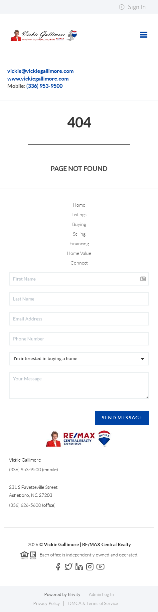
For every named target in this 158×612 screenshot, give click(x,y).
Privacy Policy (46, 603)
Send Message (122, 417)
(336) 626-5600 (25, 505)
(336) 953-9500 (44, 86)
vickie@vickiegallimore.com (40, 71)
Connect (79, 263)
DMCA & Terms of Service (93, 603)
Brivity (74, 594)
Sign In (132, 7)
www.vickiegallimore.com (38, 79)
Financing (79, 243)
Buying (79, 224)
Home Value (79, 253)
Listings (79, 214)
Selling (79, 234)
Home (79, 205)
